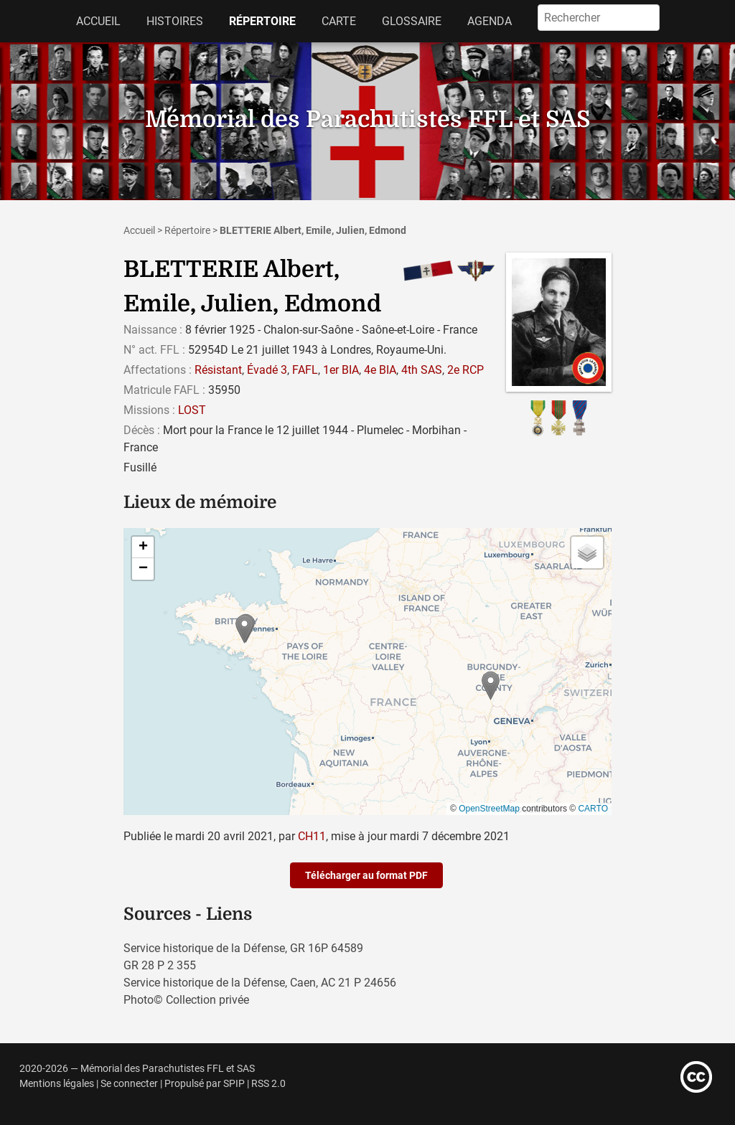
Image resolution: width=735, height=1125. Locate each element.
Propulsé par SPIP (204, 1084)
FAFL (305, 370)
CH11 (312, 836)
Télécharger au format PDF (366, 875)
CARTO (593, 809)
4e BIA (380, 370)
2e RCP (465, 370)
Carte (339, 21)
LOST (192, 410)
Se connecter (129, 1084)
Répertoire (262, 21)
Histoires (174, 21)
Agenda (489, 21)
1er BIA (341, 370)
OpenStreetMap (489, 809)
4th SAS (421, 370)
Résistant (218, 370)
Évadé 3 (267, 370)
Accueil (98, 21)
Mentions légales (56, 1084)
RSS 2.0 (268, 1084)
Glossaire (411, 21)
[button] (491, 685)
